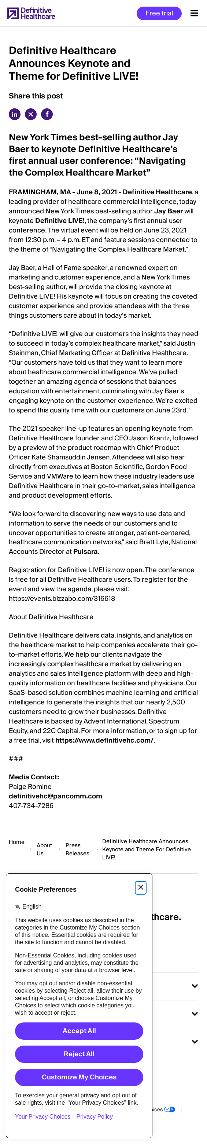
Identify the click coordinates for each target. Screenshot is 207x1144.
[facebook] (47, 114)
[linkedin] (15, 114)
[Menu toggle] (194, 13)
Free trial (159, 13)
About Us (44, 849)
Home (17, 842)
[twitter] (31, 114)
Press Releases (77, 849)
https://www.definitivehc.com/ (104, 740)
